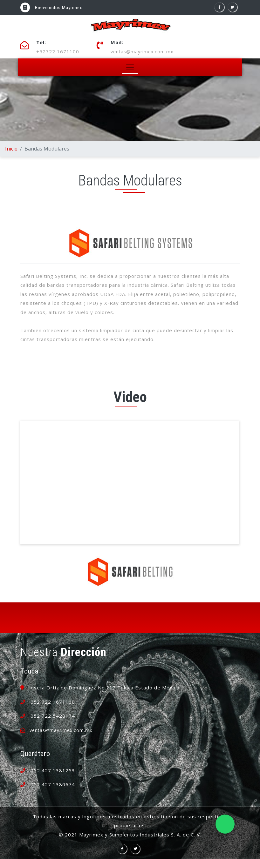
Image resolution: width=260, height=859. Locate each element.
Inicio (11, 149)
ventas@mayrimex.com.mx (143, 52)
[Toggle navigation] (130, 68)
